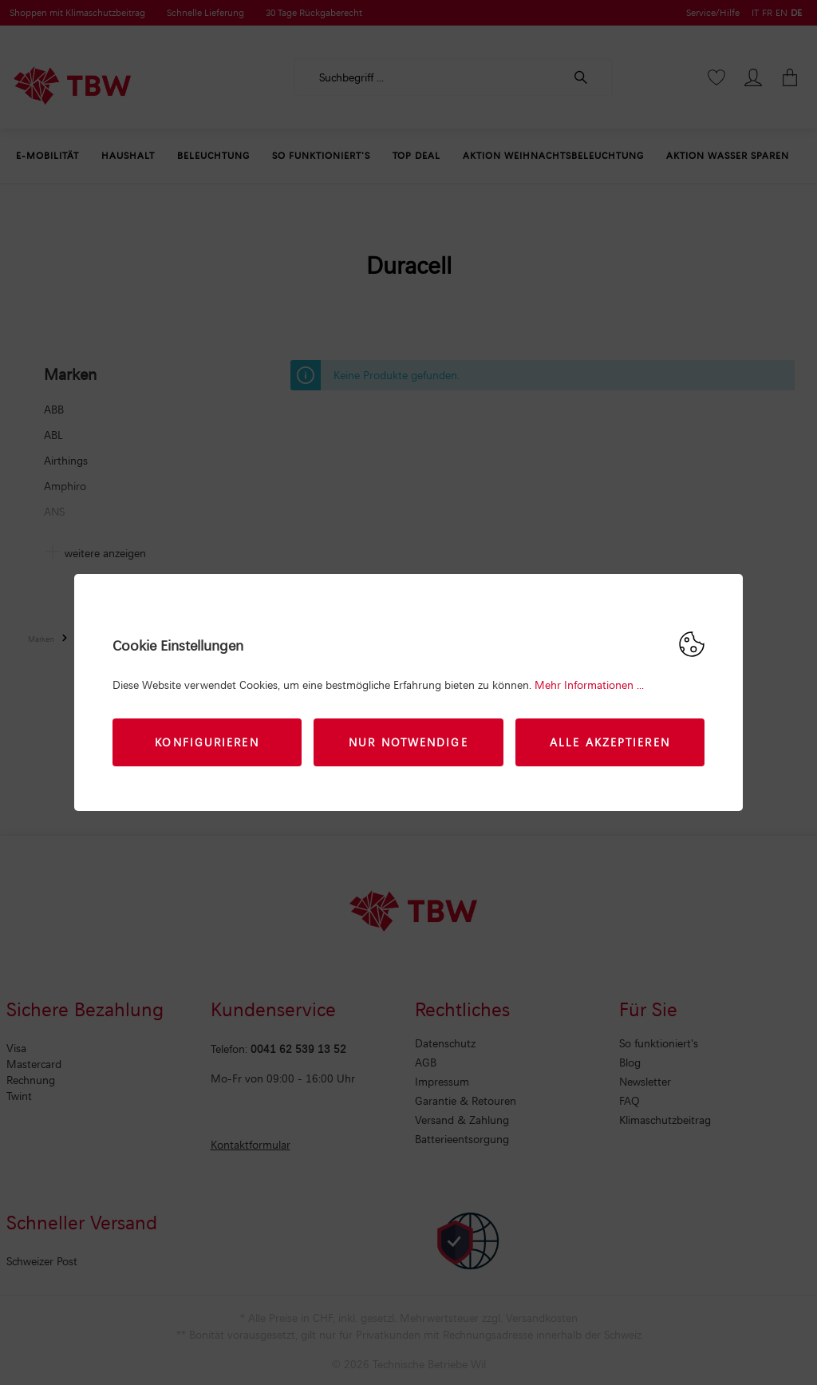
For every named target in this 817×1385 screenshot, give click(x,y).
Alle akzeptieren (610, 742)
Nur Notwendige (408, 742)
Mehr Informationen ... (589, 684)
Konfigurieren (207, 742)
